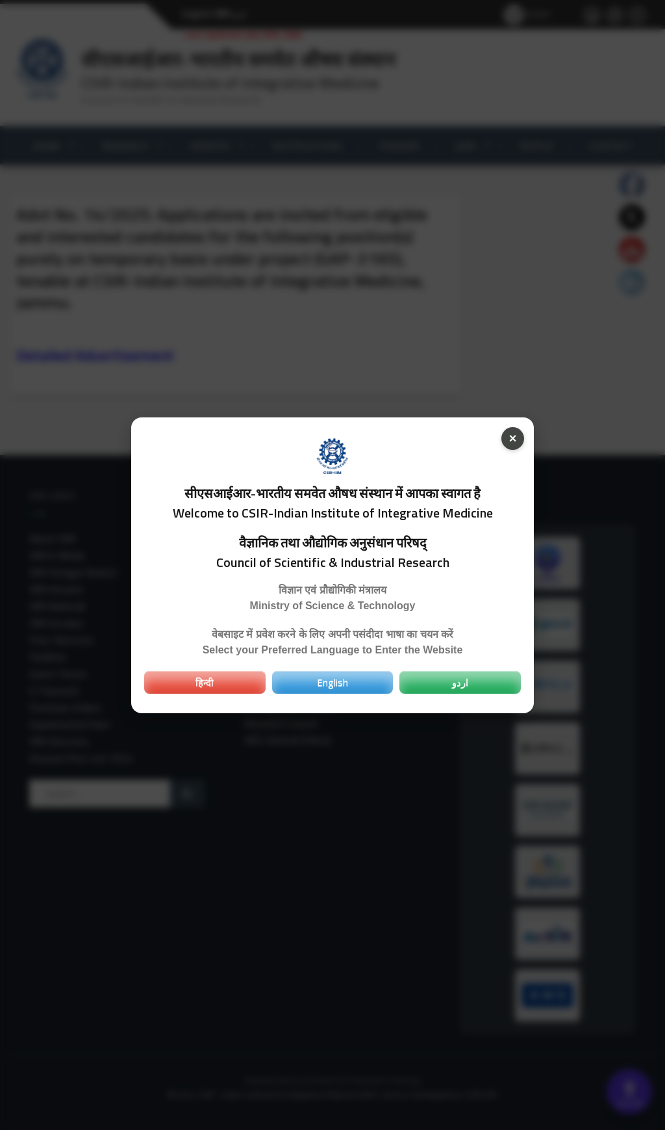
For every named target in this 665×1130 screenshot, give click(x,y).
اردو (460, 682)
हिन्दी (204, 682)
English (332, 682)
